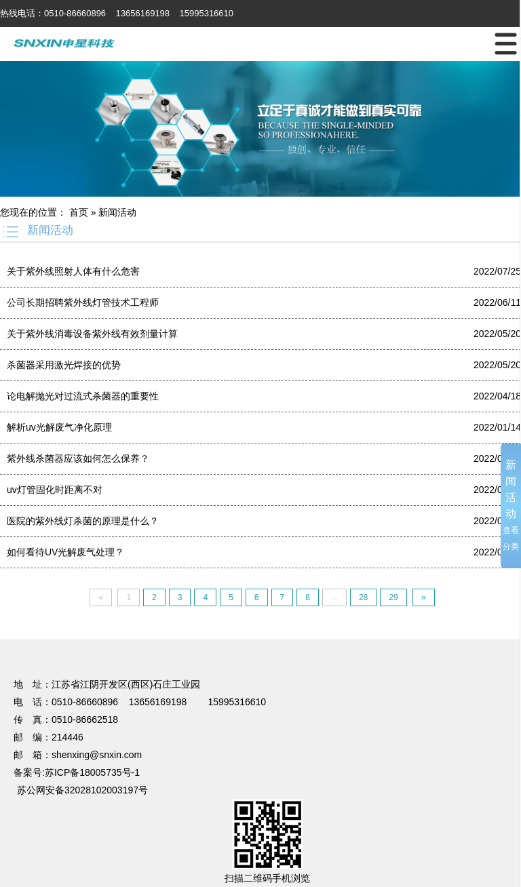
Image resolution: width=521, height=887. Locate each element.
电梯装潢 (333, 620)
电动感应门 (114, 620)
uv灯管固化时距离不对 (54, 489)
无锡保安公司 (473, 620)
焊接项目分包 (282, 620)
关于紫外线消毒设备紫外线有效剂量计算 (92, 333)
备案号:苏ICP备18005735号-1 (77, 772)
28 (363, 597)
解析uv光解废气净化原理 (59, 427)
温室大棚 (160, 620)
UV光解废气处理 (217, 620)
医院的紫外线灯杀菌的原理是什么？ (83, 520)
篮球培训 (69, 620)
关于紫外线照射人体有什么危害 (73, 271)
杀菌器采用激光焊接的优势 (64, 364)
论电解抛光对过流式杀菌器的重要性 (83, 396)
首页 (78, 212)
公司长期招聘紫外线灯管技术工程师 (83, 302)
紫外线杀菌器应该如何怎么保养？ (78, 458)
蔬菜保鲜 (424, 620)
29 (393, 597)
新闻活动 (117, 212)
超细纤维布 (64, 632)
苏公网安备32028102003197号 (82, 790)
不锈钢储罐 (378, 620)
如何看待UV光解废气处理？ (65, 552)
